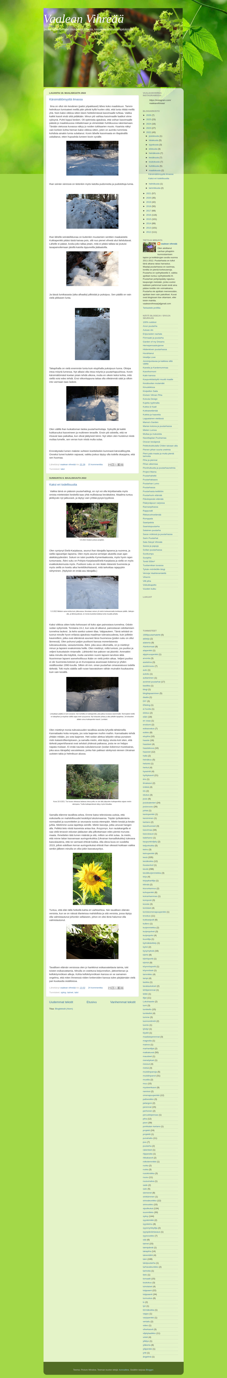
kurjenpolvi (148, 935)
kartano (146, 822)
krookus (147, 916)
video (145, 1325)
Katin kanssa (149, 375)
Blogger (149, 1370)
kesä (145, 857)
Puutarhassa (149, 487)
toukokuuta (154, 162)
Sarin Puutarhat (150, 538)
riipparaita (148, 1154)
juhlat (145, 810)
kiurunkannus (149, 888)
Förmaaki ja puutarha (153, 338)
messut (146, 1064)
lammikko (147, 974)
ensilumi (147, 724)
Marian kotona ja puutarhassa (157, 426)
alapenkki (147, 650)
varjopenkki (148, 1317)
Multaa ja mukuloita (152, 434)
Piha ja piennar (150, 460)
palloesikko (148, 1099)
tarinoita (147, 1271)
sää (144, 1239)
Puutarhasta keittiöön (153, 491)
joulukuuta (154, 136)
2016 (149, 215)
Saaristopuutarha (151, 526)
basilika (146, 685)
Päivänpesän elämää (153, 499)
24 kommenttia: (96, 987)
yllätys (146, 1341)
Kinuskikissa (149, 387)
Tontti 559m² (149, 561)
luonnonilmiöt (149, 1021)
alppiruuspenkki (150, 654)
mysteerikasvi (149, 1087)
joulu (145, 799)
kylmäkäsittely (150, 943)
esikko (146, 732)
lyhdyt (146, 1029)
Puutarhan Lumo (151, 483)
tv (144, 1302)
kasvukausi (148, 834)
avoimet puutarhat (152, 682)
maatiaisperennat (151, 1037)
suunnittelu (148, 1212)
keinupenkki (148, 853)
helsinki (146, 763)
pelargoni (147, 1103)
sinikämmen (149, 1196)
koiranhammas (150, 896)
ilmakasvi (147, 783)
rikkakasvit (148, 1157)
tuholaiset (147, 1286)
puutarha (147, 1146)
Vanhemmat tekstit (122, 1002)
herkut (146, 767)
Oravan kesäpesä (151, 442)
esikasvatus (148, 728)
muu (145, 1083)
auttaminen (148, 678)
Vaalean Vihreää (84, 18)
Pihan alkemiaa (150, 464)
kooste (146, 904)
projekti (146, 1130)
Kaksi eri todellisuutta (63, 484)
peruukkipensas (150, 1115)
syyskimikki (148, 1220)
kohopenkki (148, 892)
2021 (149, 193)
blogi (145, 689)
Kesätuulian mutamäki (154, 383)
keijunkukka (148, 845)
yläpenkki (147, 1349)
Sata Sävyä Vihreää (152, 542)
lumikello (147, 1009)
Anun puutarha (150, 326)
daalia (146, 697)
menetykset (148, 1060)
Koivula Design (150, 399)
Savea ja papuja (151, 546)
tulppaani (147, 1290)
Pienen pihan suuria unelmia (157, 449)
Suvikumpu (148, 554)
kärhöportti (148, 958)
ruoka (145, 1165)
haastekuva (148, 748)
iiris (144, 779)
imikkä (146, 787)
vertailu (146, 1321)
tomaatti (147, 1278)
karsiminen (148, 818)
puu (145, 1142)
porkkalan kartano (151, 1126)
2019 (149, 202)
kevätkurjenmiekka (152, 873)
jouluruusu (148, 806)
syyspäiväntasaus (151, 1232)
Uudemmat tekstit (61, 1002)
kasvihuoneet (149, 826)
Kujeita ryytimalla (151, 403)
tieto (145, 1275)
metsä (146, 1068)
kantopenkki (149, 814)
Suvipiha (147, 557)
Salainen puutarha (152, 530)
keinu (145, 849)
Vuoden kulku (149, 589)
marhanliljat (148, 1048)
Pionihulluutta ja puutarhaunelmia (159, 468)
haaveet (147, 752)
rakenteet (147, 1150)
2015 (149, 219)
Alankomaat (148, 646)
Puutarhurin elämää (152, 495)
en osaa (147, 720)
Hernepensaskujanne (153, 345)
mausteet (147, 1056)
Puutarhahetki (149, 475)
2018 (149, 206)
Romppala (148, 518)
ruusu (145, 1177)
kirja (145, 876)
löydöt (146, 1033)
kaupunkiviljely (150, 841)
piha (145, 1119)
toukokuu (147, 1282)
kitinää (146, 884)
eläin (145, 717)
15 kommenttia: (96, 464)
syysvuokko (148, 1236)
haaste (146, 740)
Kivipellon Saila (150, 391)
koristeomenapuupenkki (154, 912)
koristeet (147, 908)
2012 (149, 232)
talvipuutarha (149, 1263)
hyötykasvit (148, 775)
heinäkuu (147, 759)
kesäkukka (148, 861)
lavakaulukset (149, 986)
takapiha (147, 1251)
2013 (149, 228)
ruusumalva (148, 1181)
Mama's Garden (151, 422)
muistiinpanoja (150, 1072)
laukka (146, 982)
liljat (145, 998)
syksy (63, 992)
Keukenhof (148, 865)
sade (145, 1185)
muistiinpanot (149, 1075)
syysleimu (148, 1224)
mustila (146, 1079)
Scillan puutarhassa (152, 550)
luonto (146, 1025)
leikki (145, 994)
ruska (145, 1169)
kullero (146, 923)
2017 (149, 210)
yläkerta (147, 1345)
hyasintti (147, 771)
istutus (146, 795)
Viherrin (146, 577)
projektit (147, 1134)
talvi (63, 469)
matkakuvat (148, 1052)
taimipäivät (148, 1247)
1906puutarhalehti (152, 635)
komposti (147, 900)
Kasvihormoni (149, 371)
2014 (149, 223)
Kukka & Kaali (150, 407)
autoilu (146, 674)
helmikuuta (154, 184)
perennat (147, 1107)
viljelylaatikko (149, 1333)
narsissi (146, 1091)
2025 (149, 119)
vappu (146, 1313)
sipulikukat (148, 1208)
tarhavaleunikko (150, 1267)
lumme (146, 1017)
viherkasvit (148, 1329)
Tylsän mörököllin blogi (154, 569)
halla (145, 756)
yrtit (144, 1353)
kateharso (148, 838)
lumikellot (147, 1013)
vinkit (145, 1337)
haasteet (147, 744)
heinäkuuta (154, 153)
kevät (145, 869)
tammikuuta (155, 188)
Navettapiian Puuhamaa (154, 438)
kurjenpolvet (149, 931)
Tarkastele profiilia (152, 308)
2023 (149, 128)
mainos (146, 1044)
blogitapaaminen (151, 693)
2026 (149, 115)
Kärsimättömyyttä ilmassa (66, 99)
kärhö (145, 955)
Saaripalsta (148, 522)
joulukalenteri (149, 802)
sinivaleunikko (150, 1200)
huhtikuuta (154, 166)
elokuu (146, 713)
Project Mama (149, 472)
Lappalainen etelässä (153, 418)
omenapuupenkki (151, 1095)
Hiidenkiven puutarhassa (155, 349)
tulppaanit (148, 1294)
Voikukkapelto (149, 585)
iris (144, 791)
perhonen (147, 1111)
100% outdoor (150, 322)
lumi (145, 1005)
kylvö (145, 947)
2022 (149, 132)
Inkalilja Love (149, 357)
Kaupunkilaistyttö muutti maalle (158, 379)
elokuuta (153, 149)
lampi (145, 978)
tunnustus (148, 1298)
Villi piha (147, 581)
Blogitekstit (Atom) (64, 1009)
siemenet (147, 1193)
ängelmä (147, 1357)
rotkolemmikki (149, 1161)
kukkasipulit (148, 920)
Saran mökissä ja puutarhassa (158, 534)
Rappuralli (148, 511)
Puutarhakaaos (150, 479)
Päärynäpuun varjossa (154, 503)
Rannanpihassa (150, 507)
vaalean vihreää (169, 244)
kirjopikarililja (149, 880)
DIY (145, 701)
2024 (149, 124)
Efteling (146, 705)
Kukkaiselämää (150, 410)
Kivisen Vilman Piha (152, 395)
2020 (149, 198)
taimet (70, 992)
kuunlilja (147, 939)
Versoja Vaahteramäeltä (154, 573)
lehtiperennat (149, 990)
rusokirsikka (148, 1173)
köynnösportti (149, 966)
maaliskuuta (155, 170)
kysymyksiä (148, 951)
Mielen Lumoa (150, 430)
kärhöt (146, 962)
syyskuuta (154, 144)
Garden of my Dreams (154, 342)
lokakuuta (154, 140)
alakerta (147, 642)
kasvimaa (147, 830)
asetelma (147, 662)
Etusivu (92, 1002)
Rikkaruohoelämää (152, 514)
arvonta (146, 658)
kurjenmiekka (149, 927)
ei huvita (147, 709)
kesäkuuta (154, 157)
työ (144, 1306)
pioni (145, 1122)
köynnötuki (148, 970)
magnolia (147, 1040)
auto (145, 670)
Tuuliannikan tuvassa (153, 565)
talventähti (148, 1255)
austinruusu (148, 666)
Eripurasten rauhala (152, 334)
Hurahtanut (148, 353)
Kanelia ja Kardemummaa (155, 367)
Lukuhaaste (148, 1001)
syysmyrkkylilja (150, 1228)
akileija (146, 638)
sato (145, 1189)
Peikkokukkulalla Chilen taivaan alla (160, 446)
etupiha (146, 736)
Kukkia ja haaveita (152, 414)
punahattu (148, 1138)
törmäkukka (148, 1310)
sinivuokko (148, 1204)
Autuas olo (148, 330)
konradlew (124, 1370)
